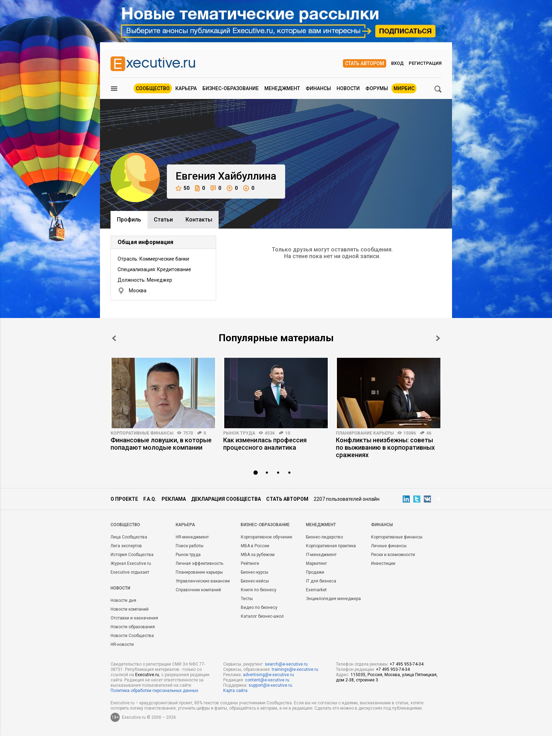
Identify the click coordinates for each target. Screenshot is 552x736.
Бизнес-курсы (254, 572)
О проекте (124, 499)
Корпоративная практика (331, 545)
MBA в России (255, 545)
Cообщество (125, 524)
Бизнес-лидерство (324, 537)
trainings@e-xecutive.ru (295, 669)
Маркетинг (316, 563)
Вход (397, 63)
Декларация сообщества (226, 499)
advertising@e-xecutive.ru (268, 674)
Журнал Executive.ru (131, 563)
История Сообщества (132, 554)
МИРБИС (404, 88)
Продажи (315, 572)
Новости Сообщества (132, 635)
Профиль (129, 219)
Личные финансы (389, 545)
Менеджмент (282, 88)
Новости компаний (130, 609)
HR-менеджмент (192, 537)
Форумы (376, 88)
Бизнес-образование (230, 88)
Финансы (318, 88)
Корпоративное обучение (266, 537)
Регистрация (425, 63)
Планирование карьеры (365, 433)
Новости (348, 88)
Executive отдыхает (130, 572)
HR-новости (122, 644)
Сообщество (153, 88)
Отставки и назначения (134, 618)
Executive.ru (147, 674)
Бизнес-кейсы (255, 581)
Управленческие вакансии (203, 581)
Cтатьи (163, 219)
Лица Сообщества (129, 537)
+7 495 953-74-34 (407, 664)
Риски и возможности (393, 554)
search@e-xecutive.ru (286, 664)
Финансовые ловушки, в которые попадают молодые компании (161, 443)
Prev (114, 338)
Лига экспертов (126, 545)
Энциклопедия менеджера (333, 598)
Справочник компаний (198, 589)
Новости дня (123, 600)
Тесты (247, 598)
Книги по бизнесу (258, 589)
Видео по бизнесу (259, 607)
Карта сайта (235, 690)
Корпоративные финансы (142, 433)
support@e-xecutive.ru (270, 685)
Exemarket (316, 589)
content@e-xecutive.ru (267, 680)
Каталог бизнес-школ (262, 616)
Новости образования (133, 626)
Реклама (174, 499)
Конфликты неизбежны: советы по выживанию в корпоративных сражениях (385, 447)
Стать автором (364, 63)
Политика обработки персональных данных (154, 690)
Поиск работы (189, 545)
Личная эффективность (199, 563)
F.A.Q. (149, 499)
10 (287, 433)
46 (428, 433)
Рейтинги (250, 563)
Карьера (186, 88)
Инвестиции (383, 563)
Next (437, 338)
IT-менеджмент (321, 554)
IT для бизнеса (321, 581)
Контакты (199, 219)
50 (182, 188)
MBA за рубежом (258, 554)
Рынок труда (239, 433)
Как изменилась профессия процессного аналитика (265, 443)
